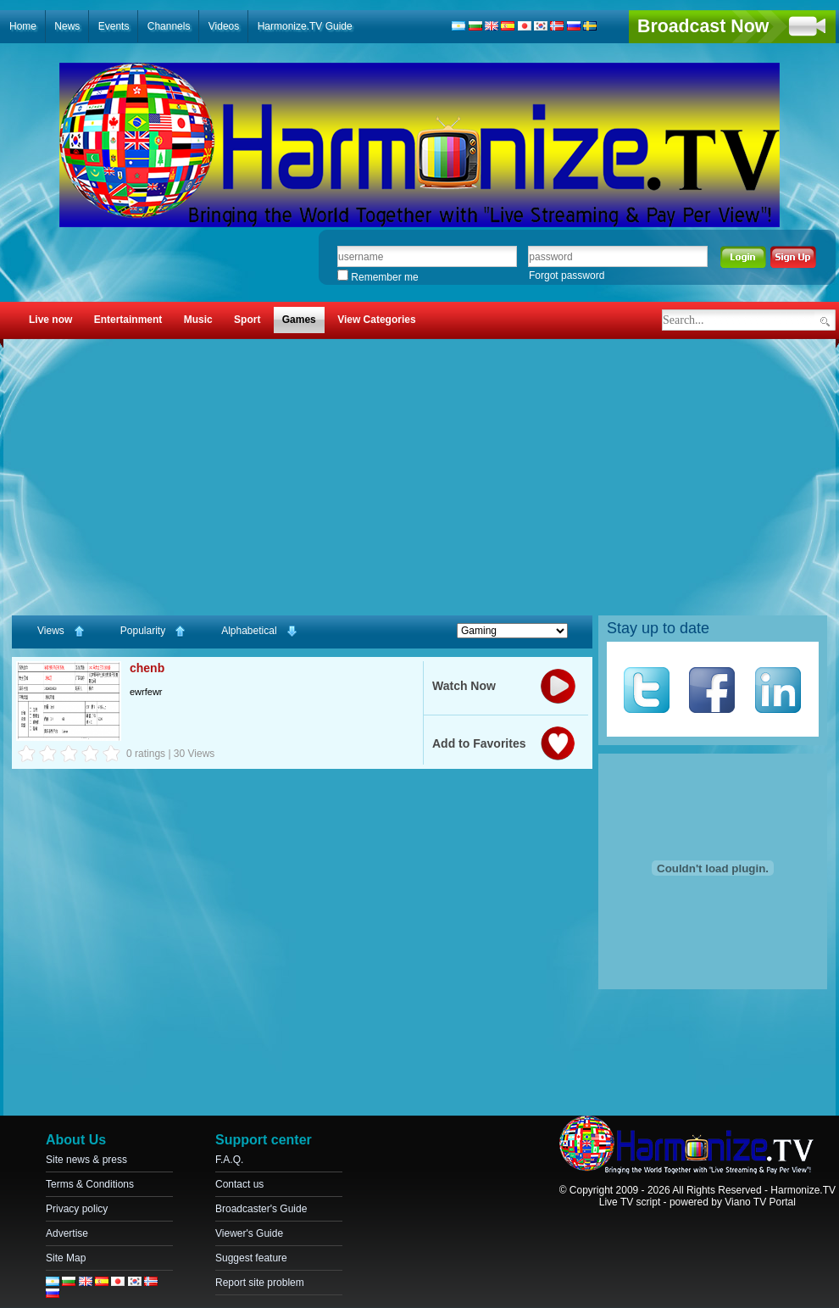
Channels (169, 26)
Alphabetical (259, 631)
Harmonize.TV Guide (305, 26)
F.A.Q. (229, 1160)
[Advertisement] (419, 475)
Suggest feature (251, 1258)
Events (114, 26)
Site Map (66, 1258)
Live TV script (629, 1202)
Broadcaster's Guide (261, 1209)
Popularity (153, 631)
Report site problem (259, 1283)
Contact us (239, 1184)
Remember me (378, 277)
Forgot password (566, 275)
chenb (147, 668)
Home (22, 26)
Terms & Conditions (90, 1184)
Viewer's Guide (249, 1233)
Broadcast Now (703, 26)
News (67, 26)
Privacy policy (77, 1209)
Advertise (67, 1233)
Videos (223, 26)
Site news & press (86, 1160)
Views (61, 631)
